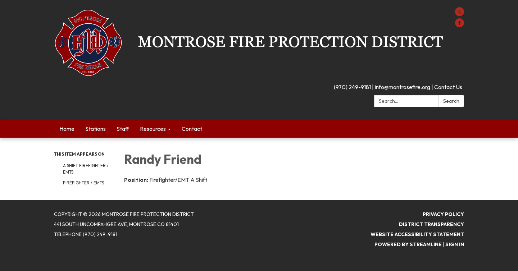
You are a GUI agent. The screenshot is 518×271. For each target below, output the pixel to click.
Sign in (454, 244)
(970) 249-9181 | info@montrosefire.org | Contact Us (398, 87)
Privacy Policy (443, 214)
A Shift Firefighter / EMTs (86, 169)
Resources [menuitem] (153, 128)
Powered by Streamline (408, 244)
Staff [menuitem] (123, 128)
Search (451, 101)
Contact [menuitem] (192, 128)
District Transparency (431, 224)
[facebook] (459, 25)
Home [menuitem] (66, 128)
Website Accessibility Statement (417, 234)
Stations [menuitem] (95, 128)
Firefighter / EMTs (83, 182)
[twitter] (459, 14)
